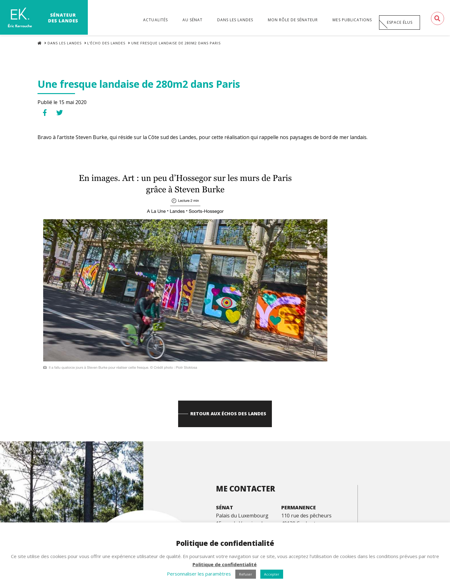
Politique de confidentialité (224, 564)
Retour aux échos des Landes (229, 418)
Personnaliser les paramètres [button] (199, 574)
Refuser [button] (245, 574)
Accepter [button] (271, 574)
